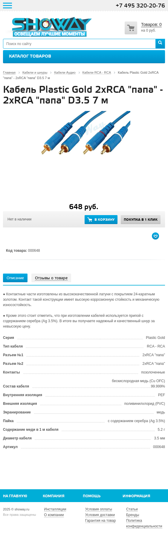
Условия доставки (100, 515)
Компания (54, 496)
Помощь (91, 496)
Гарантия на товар (100, 520)
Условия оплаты (98, 509)
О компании (54, 515)
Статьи (132, 509)
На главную (15, 496)
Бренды (132, 515)
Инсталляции (55, 509)
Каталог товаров (30, 56)
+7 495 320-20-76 (140, 5)
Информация (136, 496)
